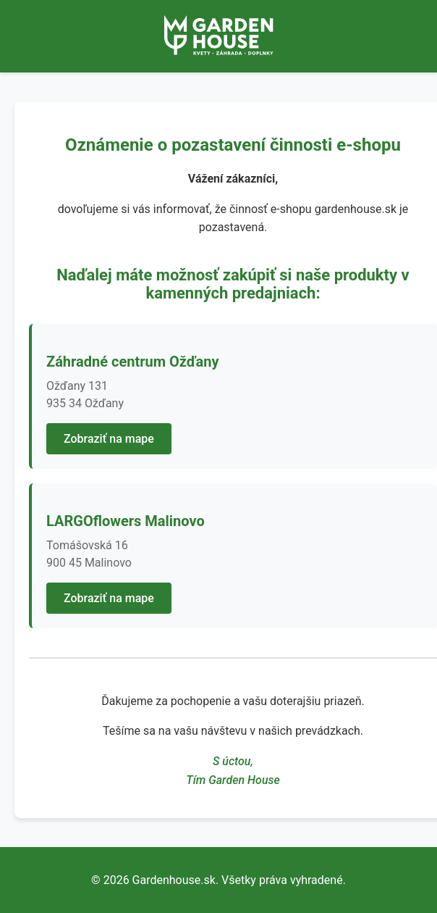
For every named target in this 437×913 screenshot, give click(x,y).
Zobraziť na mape (109, 439)
